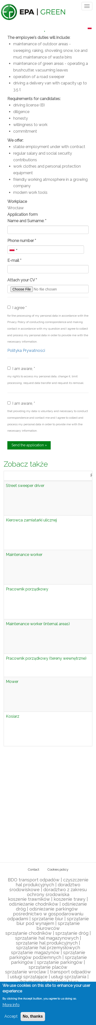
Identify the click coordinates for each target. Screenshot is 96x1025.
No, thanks (33, 1016)
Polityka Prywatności (26, 350)
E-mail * (14, 260)
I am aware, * (21, 368)
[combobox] (13, 249)
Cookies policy (57, 869)
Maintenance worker (24, 554)
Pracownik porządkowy (27, 589)
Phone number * (21, 240)
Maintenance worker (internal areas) (38, 624)
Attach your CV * (22, 280)
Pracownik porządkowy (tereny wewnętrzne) (46, 658)
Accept (11, 1016)
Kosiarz (12, 716)
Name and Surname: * (26, 221)
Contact (33, 869)
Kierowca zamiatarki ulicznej (31, 520)
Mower (12, 681)
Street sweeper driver (25, 485)
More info (11, 1004)
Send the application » (29, 445)
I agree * (17, 307)
